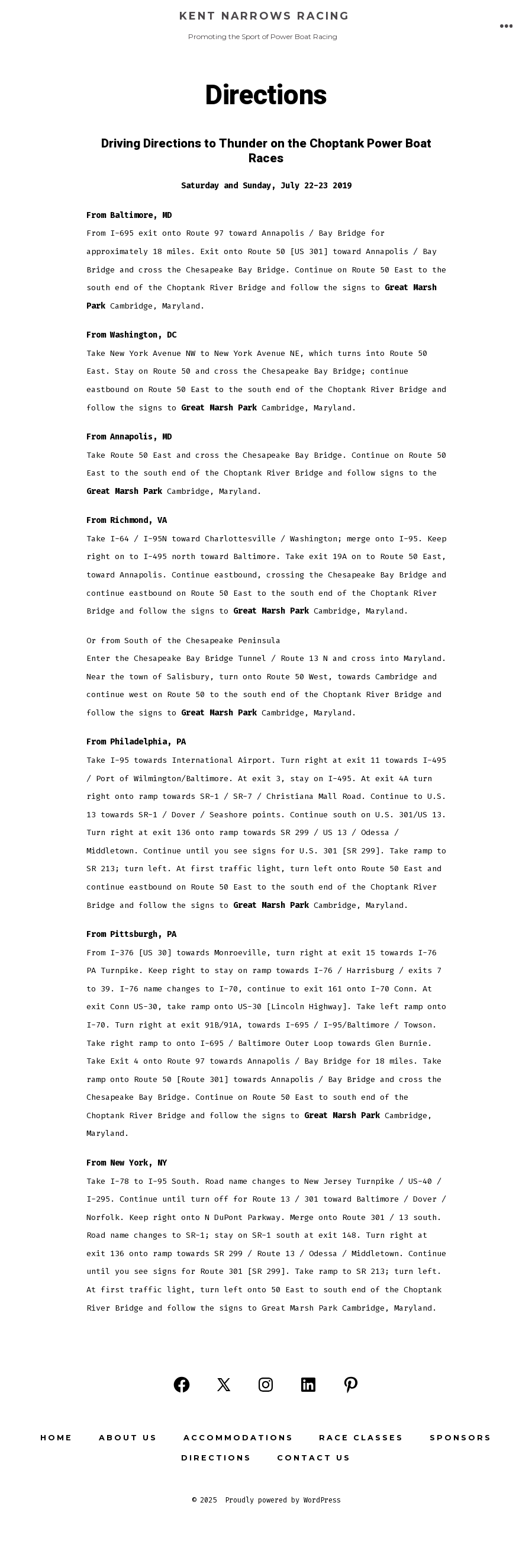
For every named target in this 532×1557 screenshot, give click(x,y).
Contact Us (314, 1457)
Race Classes (361, 1437)
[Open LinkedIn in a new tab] (308, 1385)
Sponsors (461, 1437)
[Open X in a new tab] (223, 1385)
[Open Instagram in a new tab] (266, 1385)
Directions (216, 1457)
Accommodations (238, 1437)
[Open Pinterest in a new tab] (351, 1385)
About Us (128, 1437)
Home (56, 1437)
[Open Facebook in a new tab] (182, 1385)
